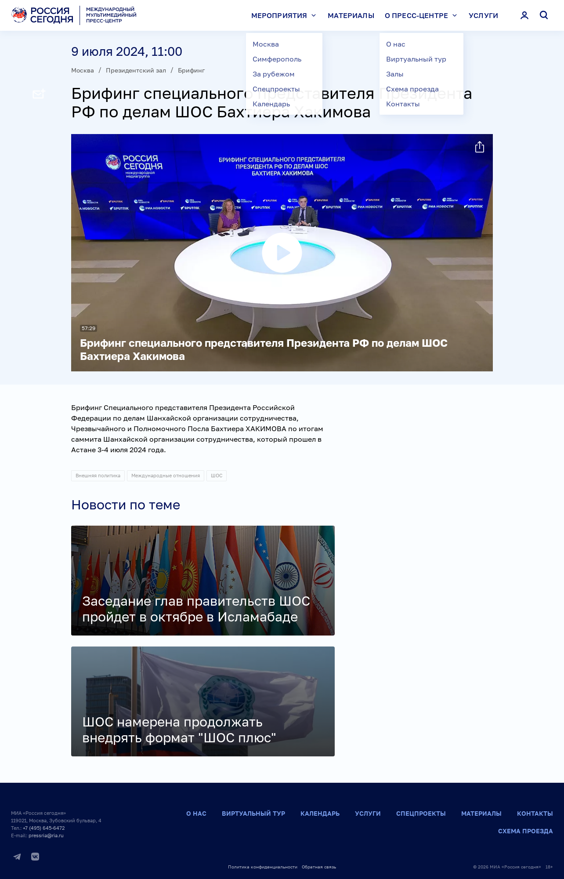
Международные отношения (165, 475)
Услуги (483, 15)
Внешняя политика (98, 475)
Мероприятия (286, 15)
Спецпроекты (421, 813)
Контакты (535, 813)
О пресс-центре (423, 15)
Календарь (320, 813)
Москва (82, 70)
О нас (196, 813)
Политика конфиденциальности (262, 866)
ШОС (216, 475)
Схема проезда (525, 831)
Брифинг (191, 70)
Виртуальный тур (253, 813)
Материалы (351, 15)
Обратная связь (319, 866)
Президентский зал (136, 70)
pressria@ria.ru (46, 835)
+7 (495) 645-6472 (44, 828)
